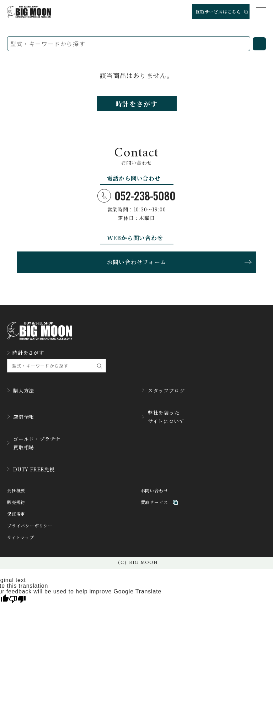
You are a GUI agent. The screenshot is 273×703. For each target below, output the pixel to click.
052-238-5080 (136, 196)
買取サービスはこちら (222, 12)
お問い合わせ (154, 490)
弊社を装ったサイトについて (163, 417)
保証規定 (16, 514)
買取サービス (159, 502)
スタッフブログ (163, 390)
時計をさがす (137, 103)
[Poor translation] (17, 598)
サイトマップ (20, 537)
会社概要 (16, 490)
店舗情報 (20, 416)
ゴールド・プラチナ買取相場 (33, 443)
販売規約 (16, 502)
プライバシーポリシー (30, 526)
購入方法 (20, 390)
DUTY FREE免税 (31, 469)
